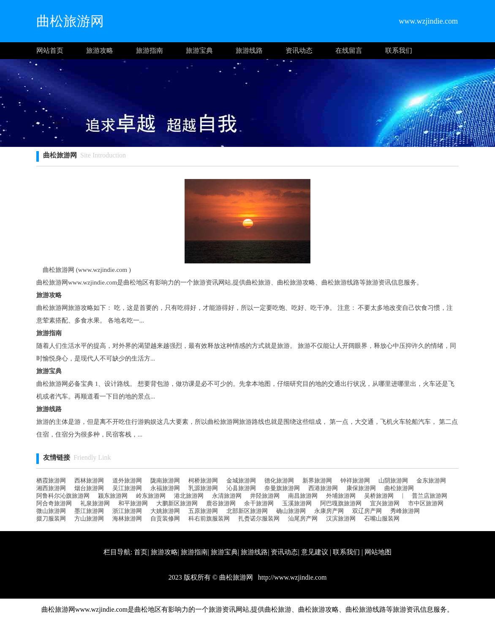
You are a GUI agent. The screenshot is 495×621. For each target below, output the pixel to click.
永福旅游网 (165, 488)
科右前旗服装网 (209, 518)
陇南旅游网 (165, 480)
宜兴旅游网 (385, 503)
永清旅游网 (227, 496)
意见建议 (314, 552)
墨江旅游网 (89, 511)
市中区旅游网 (425, 503)
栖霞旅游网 (51, 480)
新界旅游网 (317, 480)
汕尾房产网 (303, 518)
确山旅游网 (291, 511)
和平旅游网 (133, 503)
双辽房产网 (367, 511)
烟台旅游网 (89, 488)
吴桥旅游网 (379, 496)
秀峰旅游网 (405, 511)
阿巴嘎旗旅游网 (341, 503)
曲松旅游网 (399, 488)
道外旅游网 (127, 480)
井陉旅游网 (265, 496)
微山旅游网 (51, 511)
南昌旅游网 (303, 496)
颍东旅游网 (113, 496)
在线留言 (348, 50)
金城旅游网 (241, 480)
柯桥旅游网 (203, 480)
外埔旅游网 (341, 496)
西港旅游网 (323, 488)
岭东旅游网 (151, 496)
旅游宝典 (199, 50)
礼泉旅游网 (95, 503)
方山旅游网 (89, 518)
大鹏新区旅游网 (177, 503)
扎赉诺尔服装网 (259, 518)
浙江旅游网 (127, 511)
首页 (140, 552)
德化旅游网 (279, 480)
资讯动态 (299, 50)
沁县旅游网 (241, 488)
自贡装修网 (165, 518)
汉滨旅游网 (341, 518)
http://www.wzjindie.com (291, 577)
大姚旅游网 (165, 511)
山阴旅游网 (393, 480)
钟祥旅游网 (355, 480)
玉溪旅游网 (297, 503)
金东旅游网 (431, 480)
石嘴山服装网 (382, 518)
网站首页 (49, 50)
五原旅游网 (203, 511)
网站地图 (378, 552)
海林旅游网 (127, 518)
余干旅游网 (259, 503)
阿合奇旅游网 (54, 503)
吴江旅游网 (127, 488)
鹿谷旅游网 (221, 503)
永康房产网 (329, 511)
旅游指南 (149, 50)
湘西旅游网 (51, 488)
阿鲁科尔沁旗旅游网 (63, 496)
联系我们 (398, 50)
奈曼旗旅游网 (282, 488)
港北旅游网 (189, 496)
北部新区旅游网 (247, 511)
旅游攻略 (99, 50)
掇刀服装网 (51, 518)
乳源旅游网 (203, 488)
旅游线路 (249, 50)
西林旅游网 (89, 480)
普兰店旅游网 (429, 496)
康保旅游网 (361, 488)
